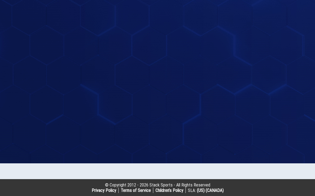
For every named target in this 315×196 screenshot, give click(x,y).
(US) (201, 190)
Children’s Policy (169, 190)
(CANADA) (215, 190)
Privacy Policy (104, 190)
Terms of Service (136, 190)
